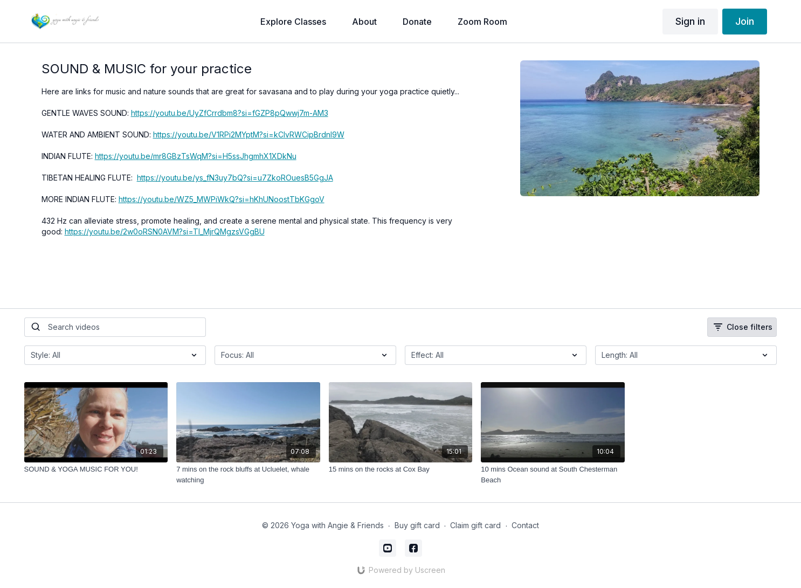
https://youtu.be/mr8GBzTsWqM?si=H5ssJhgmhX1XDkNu (195, 156)
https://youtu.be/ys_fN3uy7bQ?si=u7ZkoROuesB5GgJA (235, 177)
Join (744, 21)
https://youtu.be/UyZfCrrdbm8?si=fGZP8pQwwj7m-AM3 (229, 112)
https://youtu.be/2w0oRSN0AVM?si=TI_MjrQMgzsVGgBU (165, 231)
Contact (525, 525)
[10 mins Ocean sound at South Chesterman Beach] (553, 474)
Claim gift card (475, 525)
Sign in (690, 21)
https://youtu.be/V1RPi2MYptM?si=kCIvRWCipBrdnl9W (248, 134)
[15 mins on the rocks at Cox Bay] (401, 469)
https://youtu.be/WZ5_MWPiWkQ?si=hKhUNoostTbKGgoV (221, 199)
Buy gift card (417, 525)
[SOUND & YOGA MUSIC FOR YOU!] (96, 469)
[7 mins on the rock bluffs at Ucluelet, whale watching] (248, 474)
